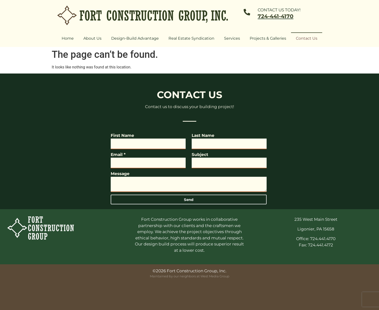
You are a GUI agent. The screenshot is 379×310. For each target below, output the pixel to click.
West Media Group (214, 276)
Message (120, 173)
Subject (200, 154)
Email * (118, 154)
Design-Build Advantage (135, 38)
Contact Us (306, 38)
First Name (122, 135)
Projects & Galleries (268, 38)
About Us (92, 38)
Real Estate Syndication (191, 38)
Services (232, 38)
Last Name (203, 135)
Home (68, 38)
